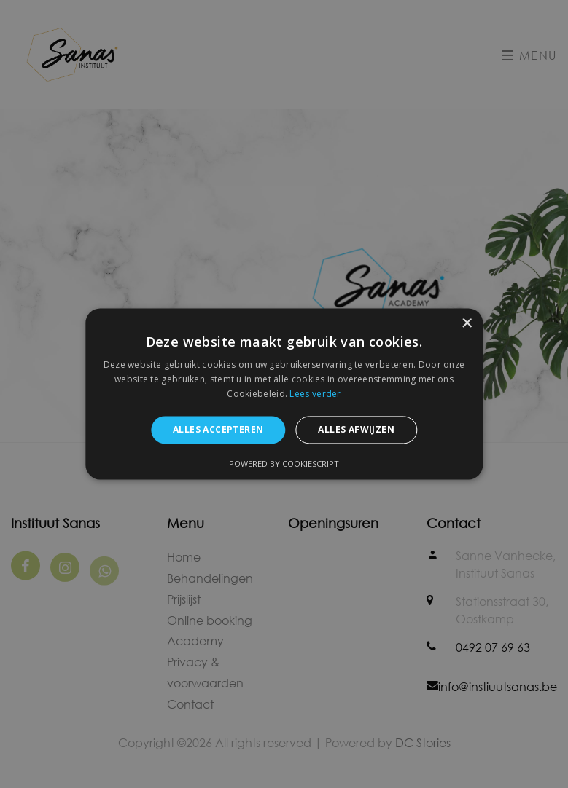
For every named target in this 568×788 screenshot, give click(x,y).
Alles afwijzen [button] (356, 429)
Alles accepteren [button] (218, 429)
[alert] (284, 394)
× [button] (466, 323)
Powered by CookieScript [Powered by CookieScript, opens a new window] (284, 464)
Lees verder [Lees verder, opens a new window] (315, 393)
